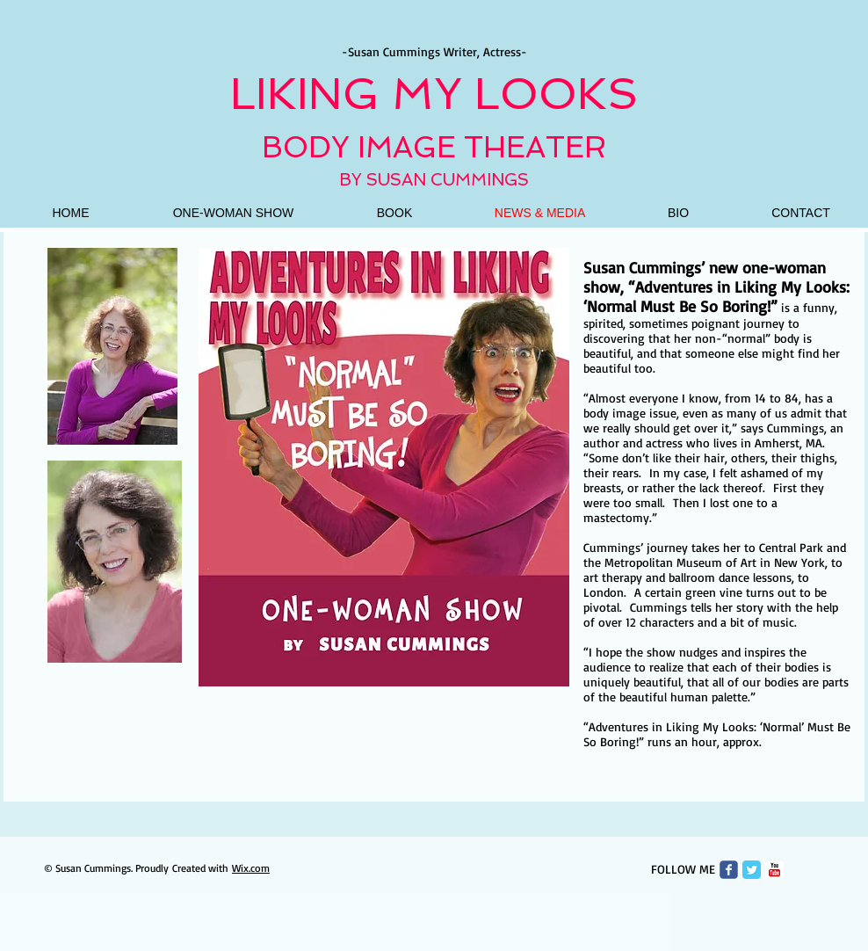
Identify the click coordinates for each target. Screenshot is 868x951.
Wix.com (251, 868)
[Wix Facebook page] (729, 869)
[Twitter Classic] (751, 869)
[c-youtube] (774, 869)
